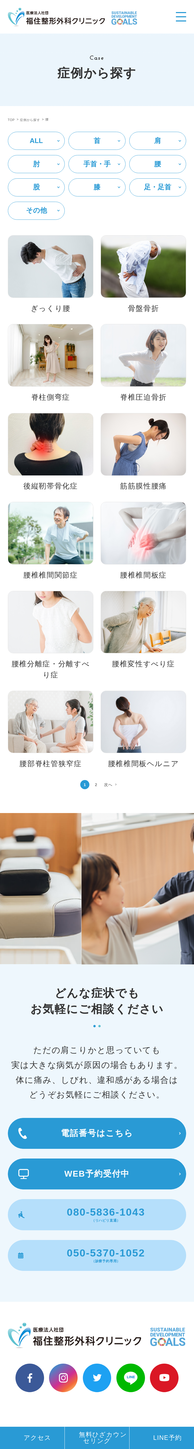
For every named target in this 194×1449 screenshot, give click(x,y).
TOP (11, 120)
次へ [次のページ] (108, 784)
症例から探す (30, 120)
